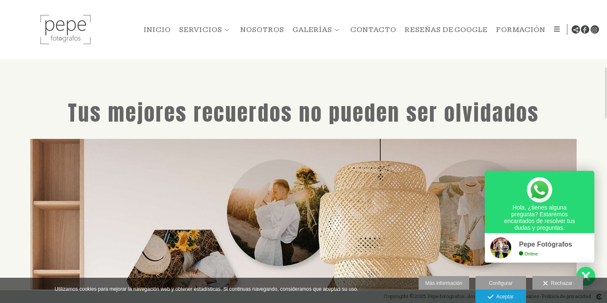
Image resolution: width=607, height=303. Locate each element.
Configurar (501, 283)
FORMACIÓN (519, 29)
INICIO (155, 29)
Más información (443, 283)
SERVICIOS (198, 29)
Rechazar (557, 283)
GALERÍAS (310, 29)
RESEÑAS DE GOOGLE (444, 29)
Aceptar (500, 297)
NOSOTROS (260, 29)
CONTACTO (372, 29)
